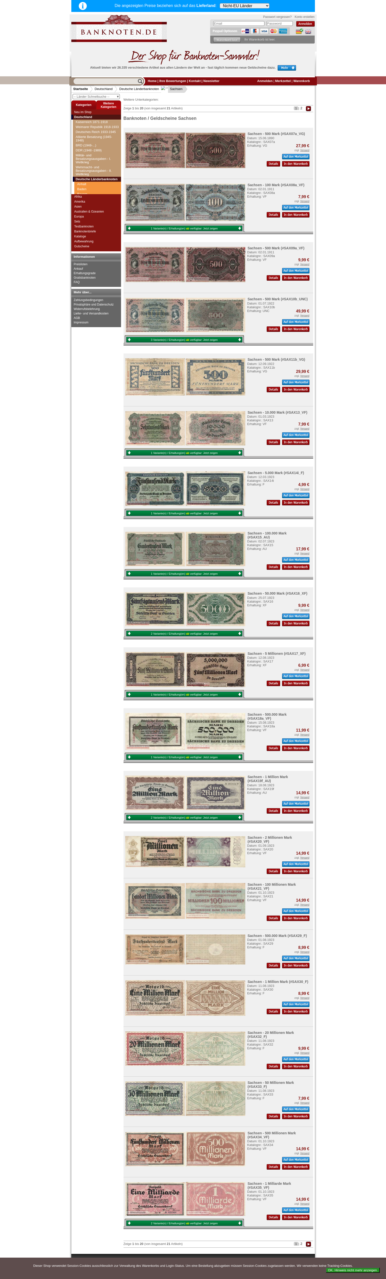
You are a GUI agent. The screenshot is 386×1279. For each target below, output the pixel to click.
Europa (79, 216)
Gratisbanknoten (85, 277)
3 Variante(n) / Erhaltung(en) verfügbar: (184, 339)
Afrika (78, 196)
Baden (81, 129)
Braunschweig (87, 139)
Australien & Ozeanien (89, 211)
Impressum (81, 322)
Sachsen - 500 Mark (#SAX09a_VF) (276, 248)
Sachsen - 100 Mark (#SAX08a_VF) (276, 185)
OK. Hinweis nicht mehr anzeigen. (353, 1270)
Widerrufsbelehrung (87, 309)
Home (152, 81)
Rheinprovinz (86, 169)
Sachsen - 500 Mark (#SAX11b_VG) (276, 359)
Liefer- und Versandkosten (91, 313)
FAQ (77, 282)
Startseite (80, 89)
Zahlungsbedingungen (88, 300)
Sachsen (172, 89)
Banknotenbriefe (85, 231)
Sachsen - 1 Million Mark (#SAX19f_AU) (268, 779)
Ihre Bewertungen (172, 81)
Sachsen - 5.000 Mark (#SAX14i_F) (276, 473)
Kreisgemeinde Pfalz (91, 159)
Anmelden (265, 81)
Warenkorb (301, 81)
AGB (77, 318)
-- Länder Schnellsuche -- (97, 96)
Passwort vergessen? (277, 17)
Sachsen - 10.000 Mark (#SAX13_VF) (277, 412)
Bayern (82, 134)
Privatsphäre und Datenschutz (94, 304)
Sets (77, 221)
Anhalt (81, 124)
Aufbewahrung (83, 241)
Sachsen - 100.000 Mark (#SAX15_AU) (267, 535)
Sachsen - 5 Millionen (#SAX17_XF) (276, 654)
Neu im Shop (82, 112)
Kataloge (80, 236)
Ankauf (78, 268)
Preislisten (80, 264)
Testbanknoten (84, 226)
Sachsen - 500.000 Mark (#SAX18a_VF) (267, 716)
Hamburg (83, 144)
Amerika (79, 201)
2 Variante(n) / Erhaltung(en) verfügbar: (184, 633)
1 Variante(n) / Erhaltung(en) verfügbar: (184, 228)
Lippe (81, 164)
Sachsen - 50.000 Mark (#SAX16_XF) (277, 593)
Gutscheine (81, 246)
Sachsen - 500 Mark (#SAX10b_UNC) (278, 299)
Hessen (82, 154)
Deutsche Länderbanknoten (139, 89)
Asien (78, 206)
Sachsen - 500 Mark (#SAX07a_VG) (276, 134)
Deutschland (104, 89)
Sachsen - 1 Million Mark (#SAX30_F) (278, 982)
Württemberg (86, 189)
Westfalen (84, 184)
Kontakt (195, 81)
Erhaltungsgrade (85, 273)
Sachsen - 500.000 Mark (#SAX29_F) (277, 936)
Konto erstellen (304, 17)
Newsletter (211, 81)
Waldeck (83, 179)
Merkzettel (283, 81)
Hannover (84, 149)
